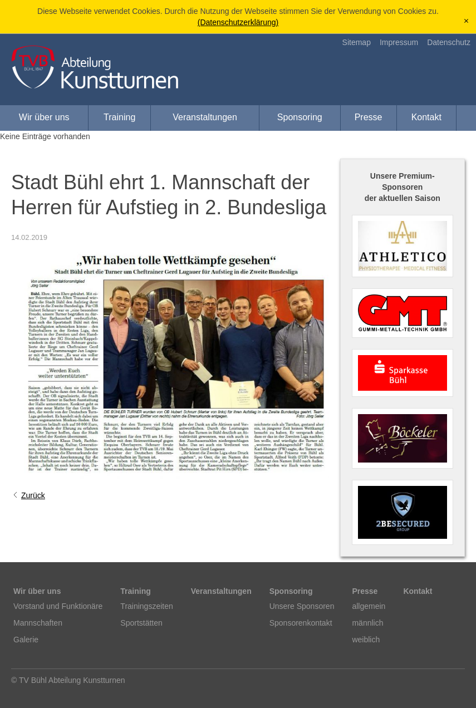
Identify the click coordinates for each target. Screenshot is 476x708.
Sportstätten (141, 622)
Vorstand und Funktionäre (57, 606)
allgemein (368, 606)
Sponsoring (299, 117)
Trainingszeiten (146, 606)
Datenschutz (448, 42)
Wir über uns (44, 117)
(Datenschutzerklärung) (238, 22)
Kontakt (426, 117)
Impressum (399, 42)
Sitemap (356, 42)
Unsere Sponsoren (302, 606)
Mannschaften (37, 622)
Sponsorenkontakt (300, 622)
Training (119, 117)
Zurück (33, 495)
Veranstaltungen (205, 117)
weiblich (366, 639)
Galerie (25, 639)
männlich (367, 622)
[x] (466, 21)
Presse (368, 117)
